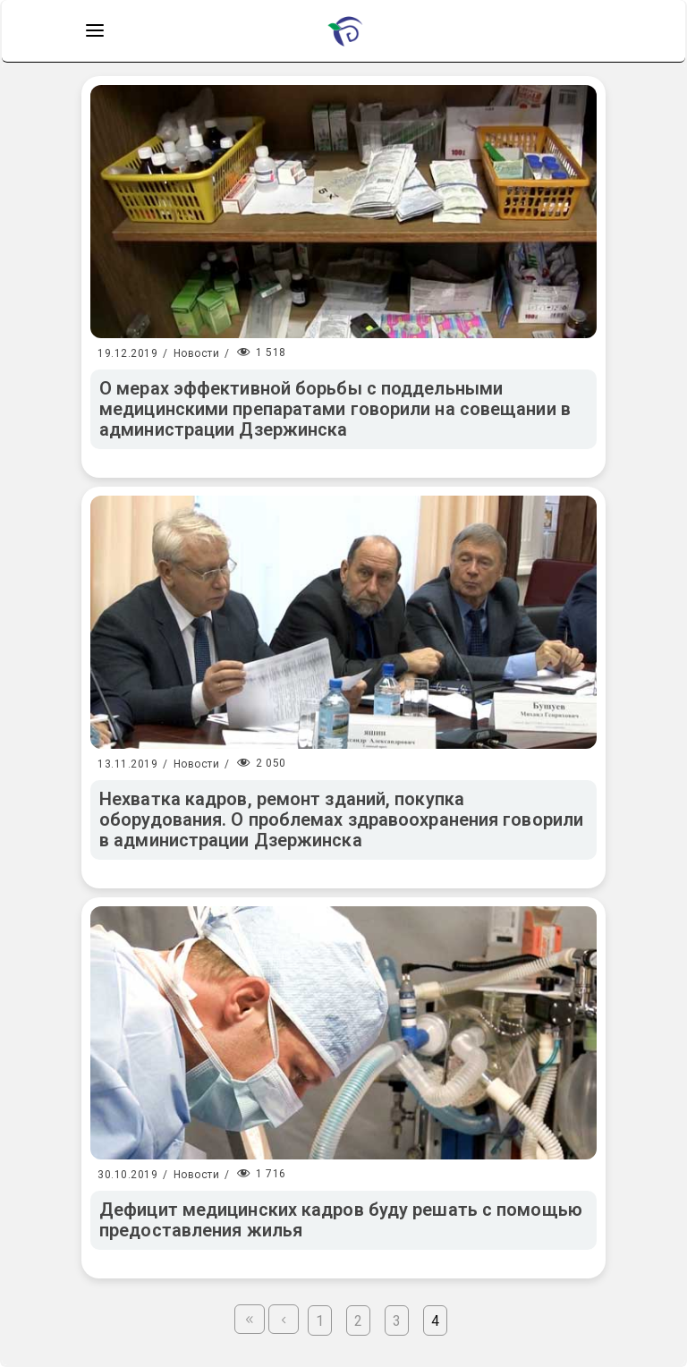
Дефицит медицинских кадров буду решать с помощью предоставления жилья (340, 1220)
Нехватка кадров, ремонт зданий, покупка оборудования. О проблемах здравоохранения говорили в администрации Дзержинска (341, 819)
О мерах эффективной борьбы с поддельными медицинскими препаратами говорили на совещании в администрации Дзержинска (335, 409)
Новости (197, 353)
